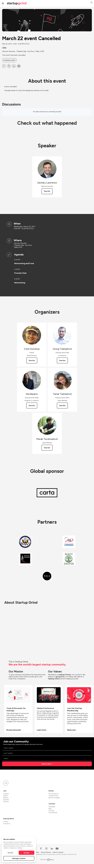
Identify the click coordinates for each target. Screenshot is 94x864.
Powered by (47, 859)
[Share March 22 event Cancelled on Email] (18, 66)
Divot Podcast (53, 812)
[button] (91, 3)
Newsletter (52, 806)
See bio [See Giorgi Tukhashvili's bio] (62, 360)
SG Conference (53, 794)
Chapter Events (53, 795)
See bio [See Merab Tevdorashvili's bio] (47, 448)
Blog (50, 808)
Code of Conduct (57, 852)
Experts (5, 795)
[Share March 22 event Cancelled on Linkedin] (14, 66)
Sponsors (6, 799)
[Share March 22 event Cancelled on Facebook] (4, 66)
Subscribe (46, 764)
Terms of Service (46, 852)
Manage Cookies (19, 858)
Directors (6, 801)
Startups (5, 797)
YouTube (51, 810)
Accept (26, 853)
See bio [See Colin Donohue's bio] (32, 360)
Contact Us (6, 823)
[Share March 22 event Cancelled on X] (9, 66)
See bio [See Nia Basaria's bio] (32, 405)
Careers (5, 821)
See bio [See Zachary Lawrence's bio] (47, 191)
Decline (10, 853)
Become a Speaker (54, 797)
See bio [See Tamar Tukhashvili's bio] (62, 405)
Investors (6, 794)
